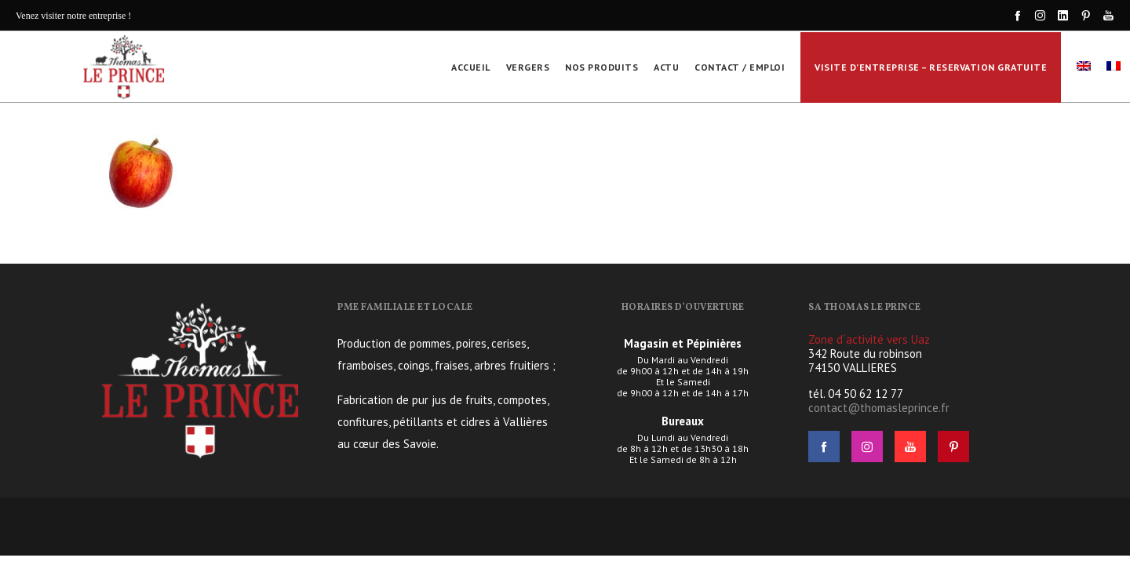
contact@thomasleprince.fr (879, 407)
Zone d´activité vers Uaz (869, 339)
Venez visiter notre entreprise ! (73, 15)
